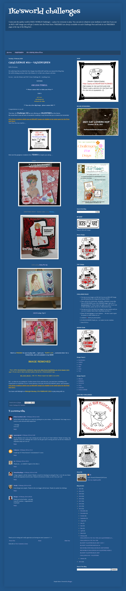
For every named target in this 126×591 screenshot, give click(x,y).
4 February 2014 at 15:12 (26, 450)
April (81, 531)
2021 (80, 491)
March (82, 533)
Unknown (16, 450)
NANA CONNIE (82, 389)
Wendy (16, 485)
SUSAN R (81, 383)
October (82, 516)
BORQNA (81, 381)
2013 (80, 561)
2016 (80, 503)
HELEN (80, 379)
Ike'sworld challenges (44, 11)
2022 (80, 488)
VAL (79, 371)
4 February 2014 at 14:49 (28, 435)
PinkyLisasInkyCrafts (20, 417)
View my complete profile (94, 480)
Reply (15, 429)
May (81, 528)
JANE (80, 364)
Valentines (22, 405)
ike (90, 474)
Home (9, 52)
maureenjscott (17, 435)
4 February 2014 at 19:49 (30, 472)
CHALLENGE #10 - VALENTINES (89, 555)
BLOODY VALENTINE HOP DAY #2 (90, 545)
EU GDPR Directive (35, 52)
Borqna (16, 496)
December (83, 511)
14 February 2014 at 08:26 (25, 496)
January (82, 558)
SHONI (35, 313)
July (81, 523)
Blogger (70, 581)
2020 (80, 493)
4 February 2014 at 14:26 (32, 417)
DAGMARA (81, 360)
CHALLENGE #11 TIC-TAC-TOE (89, 540)
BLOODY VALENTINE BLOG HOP (89, 553)
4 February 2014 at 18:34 (22, 461)
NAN (79, 369)
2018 (80, 498)
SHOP (51, 355)
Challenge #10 (16, 405)
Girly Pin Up (43, 265)
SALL (80, 385)
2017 (80, 501)
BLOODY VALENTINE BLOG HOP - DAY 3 (92, 543)
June (81, 526)
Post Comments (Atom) (22, 544)
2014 (80, 508)
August (82, 521)
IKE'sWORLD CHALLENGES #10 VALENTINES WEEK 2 (96, 550)
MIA (79, 366)
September (83, 518)
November (83, 513)
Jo (14, 461)
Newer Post (12, 540)
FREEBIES (19, 52)
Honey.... (52, 212)
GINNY (34, 161)
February (82, 536)
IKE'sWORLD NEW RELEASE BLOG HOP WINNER (94, 548)
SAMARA (81, 387)
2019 (80, 496)
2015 (80, 506)
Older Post (67, 540)
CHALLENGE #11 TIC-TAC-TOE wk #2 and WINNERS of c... (96, 538)
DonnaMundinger (18, 472)
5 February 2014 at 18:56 (24, 485)
